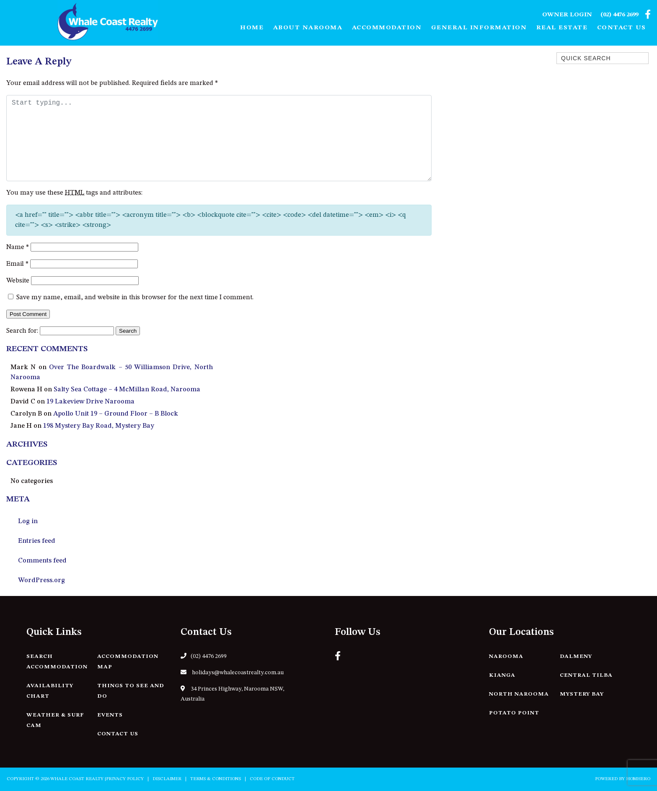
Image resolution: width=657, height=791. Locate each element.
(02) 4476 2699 (619, 15)
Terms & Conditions (215, 779)
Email (17, 264)
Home (252, 28)
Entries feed (36, 541)
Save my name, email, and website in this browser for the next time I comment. (134, 297)
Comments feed (42, 560)
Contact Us (621, 28)
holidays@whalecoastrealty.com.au (232, 672)
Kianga (502, 675)
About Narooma (308, 28)
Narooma (506, 656)
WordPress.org (41, 580)
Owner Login (567, 15)
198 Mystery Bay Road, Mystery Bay (98, 426)
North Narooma (519, 694)
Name (17, 247)
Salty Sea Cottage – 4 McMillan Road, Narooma (127, 389)
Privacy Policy (125, 779)
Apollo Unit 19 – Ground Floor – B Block (115, 414)
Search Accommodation (57, 662)
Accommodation (387, 28)
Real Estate (562, 28)
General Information (479, 28)
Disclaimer (167, 779)
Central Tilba (586, 675)
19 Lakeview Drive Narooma (91, 401)
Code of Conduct (272, 779)
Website (17, 280)
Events (110, 715)
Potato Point (514, 713)
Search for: (22, 331)
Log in (28, 521)
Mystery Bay (582, 694)
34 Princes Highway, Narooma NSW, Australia (232, 694)
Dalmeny (576, 656)
